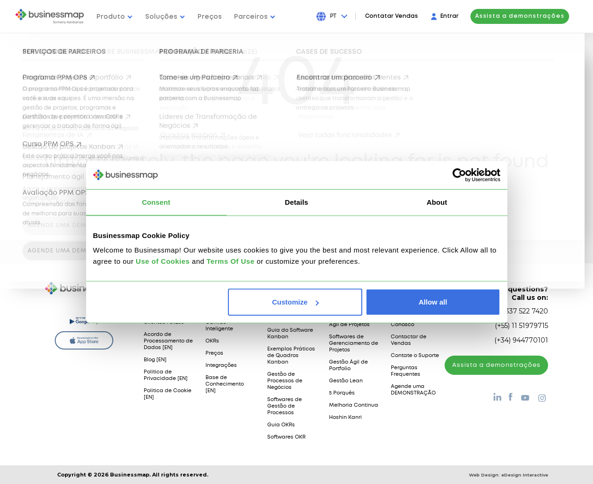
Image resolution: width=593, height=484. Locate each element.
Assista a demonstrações (528, 16)
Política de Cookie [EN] (167, 394)
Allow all (433, 302)
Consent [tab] (156, 202)
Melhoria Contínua (353, 405)
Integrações (221, 365)
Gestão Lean (346, 381)
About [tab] (437, 202)
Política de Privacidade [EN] (166, 375)
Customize (295, 302)
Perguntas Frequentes (405, 371)
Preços (214, 353)
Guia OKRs (281, 425)
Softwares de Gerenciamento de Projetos (353, 343)
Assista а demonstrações (496, 365)
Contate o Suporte (415, 355)
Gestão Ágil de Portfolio (348, 365)
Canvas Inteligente (219, 325)
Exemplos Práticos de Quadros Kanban (291, 356)
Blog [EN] (155, 359)
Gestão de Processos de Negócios (284, 381)
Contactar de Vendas (408, 340)
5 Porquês (342, 393)
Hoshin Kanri (345, 417)
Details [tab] (296, 202)
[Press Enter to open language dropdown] (347, 16)
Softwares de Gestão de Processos (284, 406)
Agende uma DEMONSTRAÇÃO (413, 389)
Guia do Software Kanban (290, 333)
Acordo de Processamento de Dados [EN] (168, 341)
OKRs (212, 341)
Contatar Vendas (399, 16)
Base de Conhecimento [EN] (224, 384)
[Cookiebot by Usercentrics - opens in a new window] (459, 175)
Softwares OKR (286, 437)
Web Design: (508, 474)
